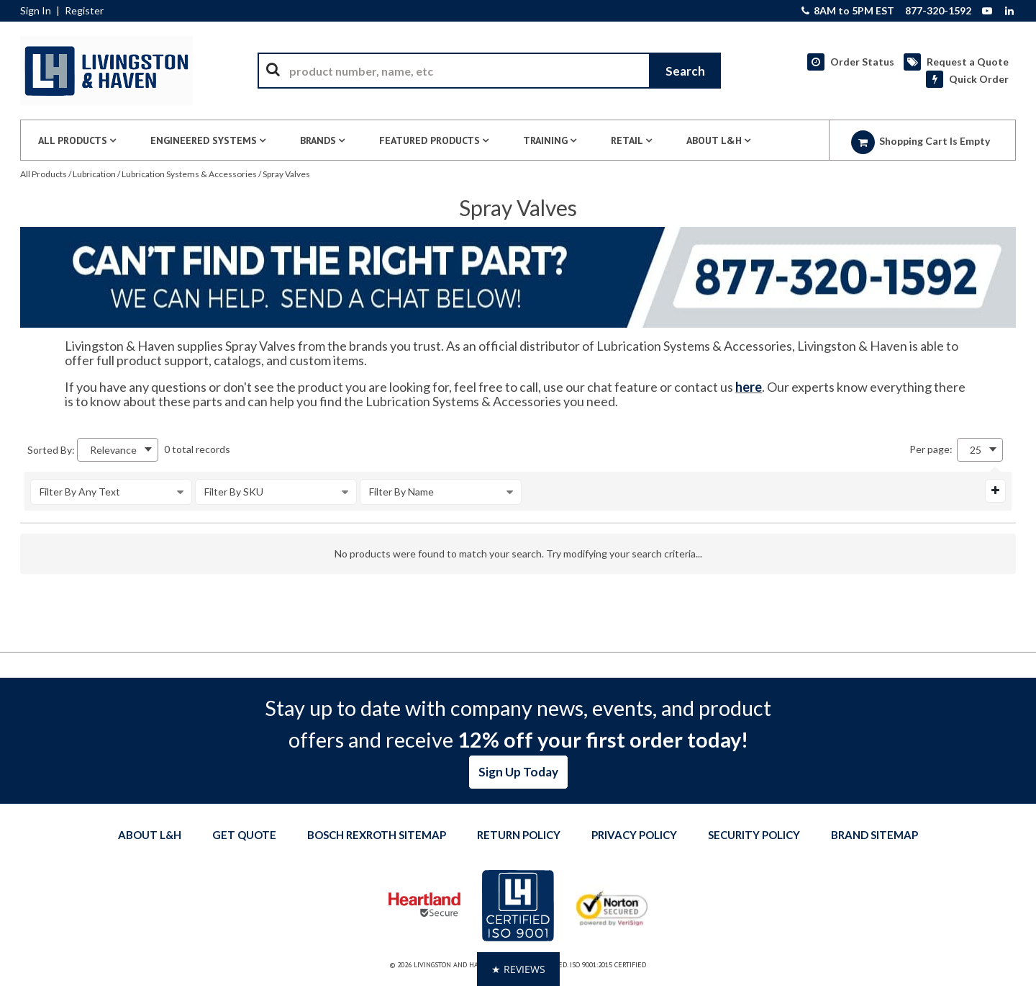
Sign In (35, 11)
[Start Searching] (685, 71)
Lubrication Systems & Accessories (189, 174)
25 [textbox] (975, 449)
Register (84, 11)
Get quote (244, 834)
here (748, 387)
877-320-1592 (938, 11)
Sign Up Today (518, 771)
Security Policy (754, 834)
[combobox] (489, 71)
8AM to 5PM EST (847, 11)
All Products (43, 174)
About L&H (149, 834)
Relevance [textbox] (113, 449)
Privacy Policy (634, 834)
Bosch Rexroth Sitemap (376, 834)
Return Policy (518, 834)
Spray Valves (286, 174)
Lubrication (94, 174)
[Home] (106, 70)
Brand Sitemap (874, 834)
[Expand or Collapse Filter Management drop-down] (995, 490)
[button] (518, 969)
